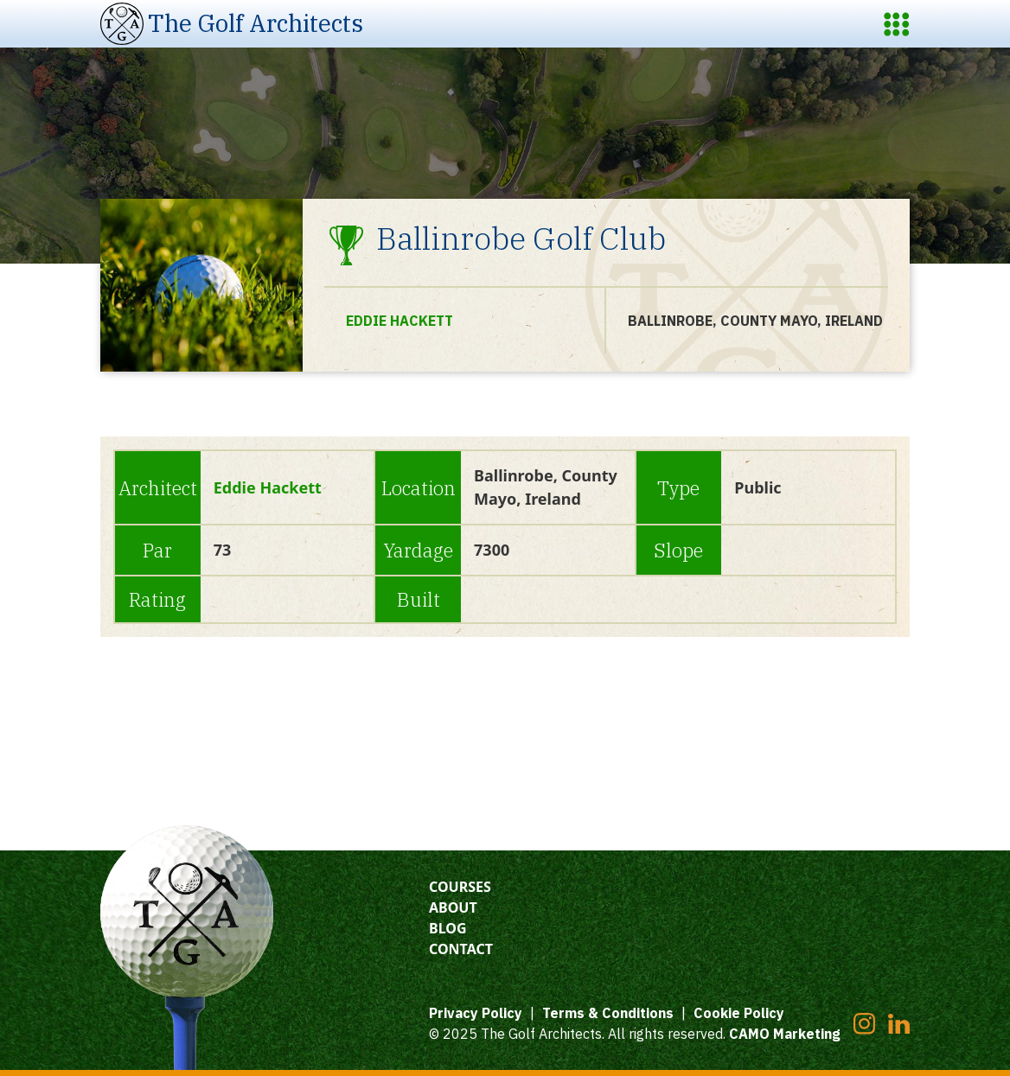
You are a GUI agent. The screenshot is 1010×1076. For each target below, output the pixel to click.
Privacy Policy (475, 1013)
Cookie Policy (739, 1013)
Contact (461, 948)
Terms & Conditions (608, 1013)
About (453, 907)
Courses (460, 886)
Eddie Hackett (399, 320)
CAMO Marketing (785, 1033)
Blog (448, 928)
